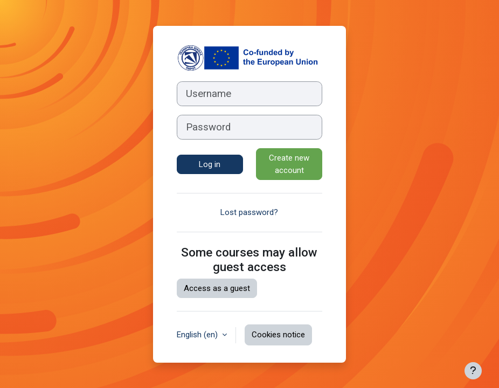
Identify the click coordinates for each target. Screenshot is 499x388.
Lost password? (249, 212)
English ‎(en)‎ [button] (198, 335)
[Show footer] (473, 370)
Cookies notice (278, 335)
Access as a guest (217, 288)
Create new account (289, 164)
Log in (209, 164)
